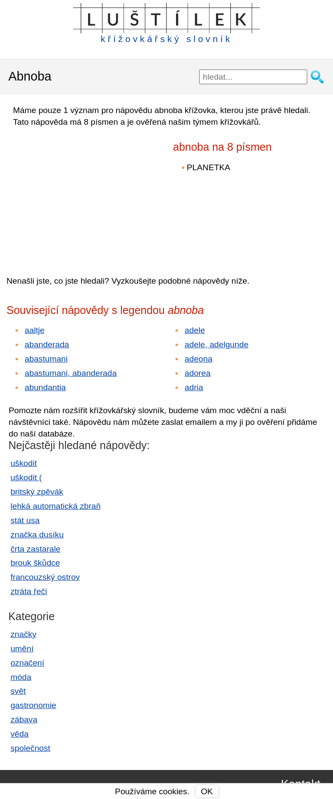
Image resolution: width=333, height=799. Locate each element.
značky (23, 634)
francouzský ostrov (45, 577)
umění (21, 648)
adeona (198, 358)
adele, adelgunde (216, 344)
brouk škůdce (35, 562)
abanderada (47, 344)
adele (195, 330)
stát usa (24, 520)
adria (194, 387)
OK (207, 791)
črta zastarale (35, 548)
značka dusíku (37, 534)
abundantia (45, 387)
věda (19, 733)
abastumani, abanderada (71, 373)
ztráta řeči (28, 591)
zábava (23, 719)
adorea (198, 373)
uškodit (23, 463)
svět (18, 690)
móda (20, 677)
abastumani (46, 358)
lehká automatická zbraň (55, 506)
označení (27, 662)
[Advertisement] (82, 195)
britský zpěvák (36, 491)
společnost (30, 748)
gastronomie (33, 705)
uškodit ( (26, 477)
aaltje (35, 330)
